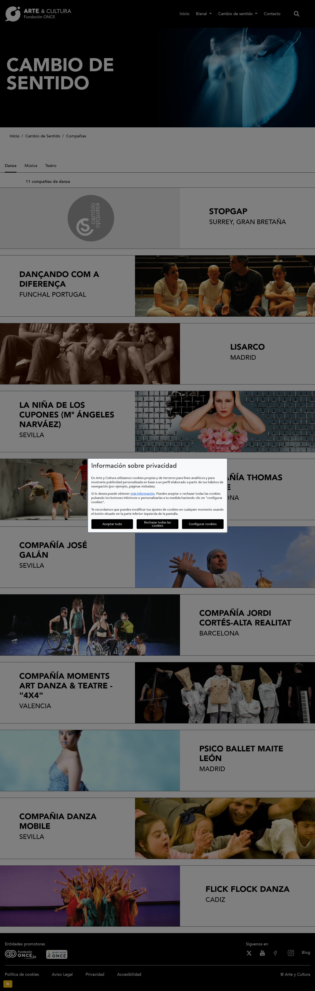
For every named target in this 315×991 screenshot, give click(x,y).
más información (143, 493)
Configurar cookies (206, 524)
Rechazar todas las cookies (157, 524)
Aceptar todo (112, 524)
